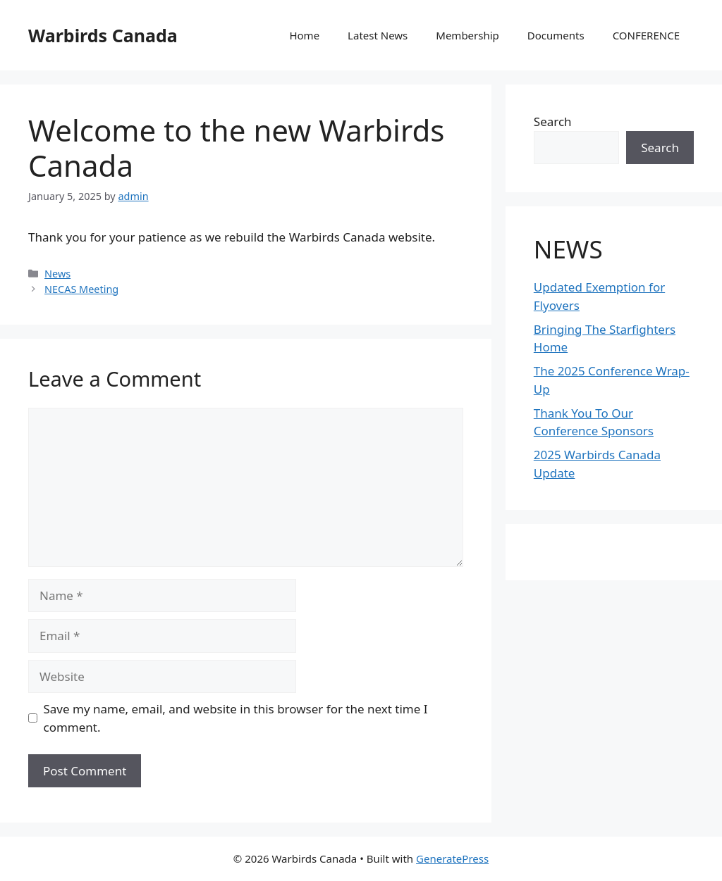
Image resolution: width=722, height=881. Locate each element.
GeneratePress (452, 858)
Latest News (378, 35)
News (57, 273)
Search (553, 121)
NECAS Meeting (81, 289)
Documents (556, 35)
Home (304, 35)
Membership (467, 35)
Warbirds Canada (103, 35)
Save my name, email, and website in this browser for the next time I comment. (236, 718)
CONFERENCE (646, 35)
